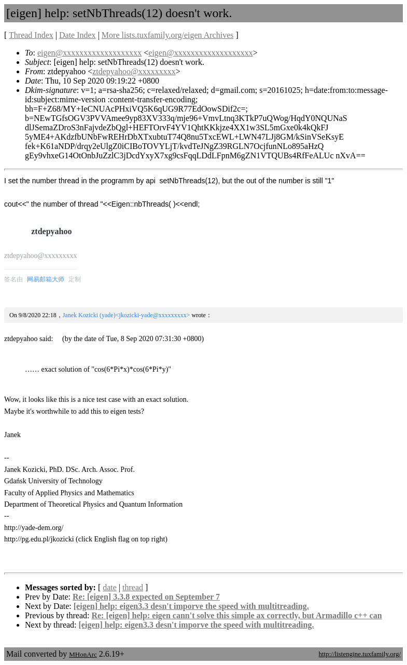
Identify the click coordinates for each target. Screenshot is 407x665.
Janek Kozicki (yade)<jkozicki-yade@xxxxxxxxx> (126, 315)
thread (132, 587)
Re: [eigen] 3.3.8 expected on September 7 (146, 596)
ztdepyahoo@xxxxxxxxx (133, 71)
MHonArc (82, 654)
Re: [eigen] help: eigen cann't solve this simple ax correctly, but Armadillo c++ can (236, 615)
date (110, 587)
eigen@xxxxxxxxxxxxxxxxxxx (89, 52)
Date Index (77, 35)
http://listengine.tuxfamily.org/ (359, 654)
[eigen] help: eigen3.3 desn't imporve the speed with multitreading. (191, 606)
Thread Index (31, 35)
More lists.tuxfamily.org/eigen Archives (168, 35)
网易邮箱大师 (45, 279)
